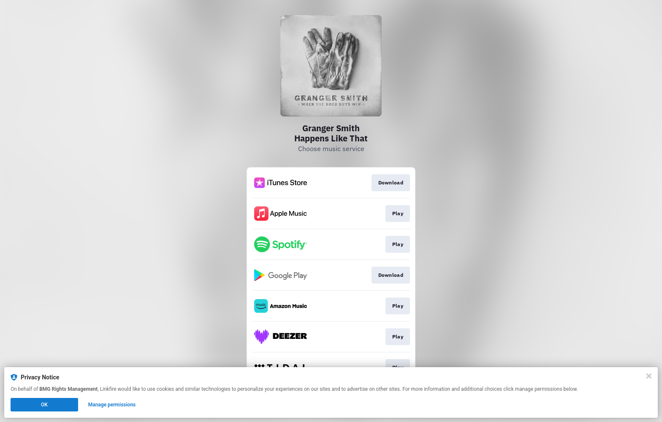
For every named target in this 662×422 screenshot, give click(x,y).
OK (44, 405)
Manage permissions (112, 405)
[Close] (649, 376)
